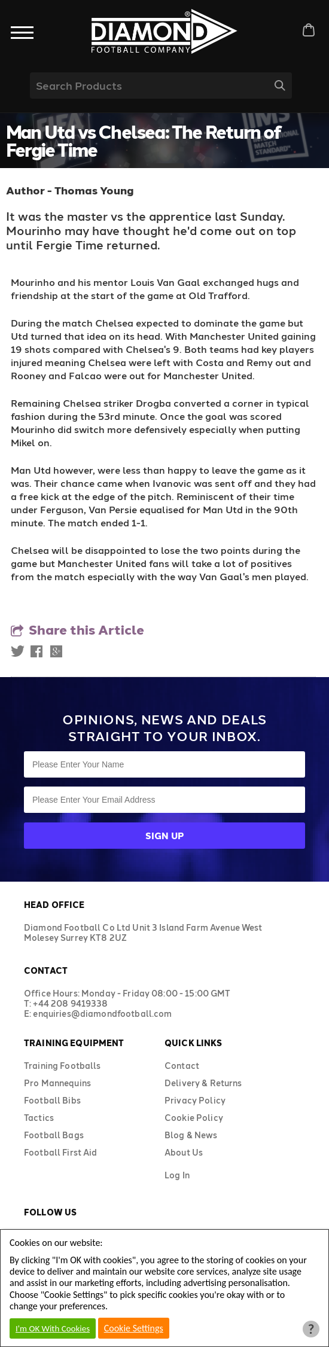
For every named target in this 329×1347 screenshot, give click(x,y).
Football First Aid (61, 1152)
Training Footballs (62, 1065)
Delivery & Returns (203, 1083)
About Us (183, 1152)
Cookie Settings (133, 1328)
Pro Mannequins (57, 1083)
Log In (177, 1175)
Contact (181, 1065)
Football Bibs (52, 1100)
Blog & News (191, 1135)
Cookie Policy (193, 1118)
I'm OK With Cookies (53, 1328)
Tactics (39, 1118)
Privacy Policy (195, 1100)
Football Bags (54, 1135)
